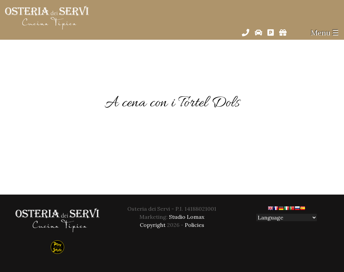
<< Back (172, 161)
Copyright (153, 225)
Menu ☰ (325, 32)
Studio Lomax (186, 216)
